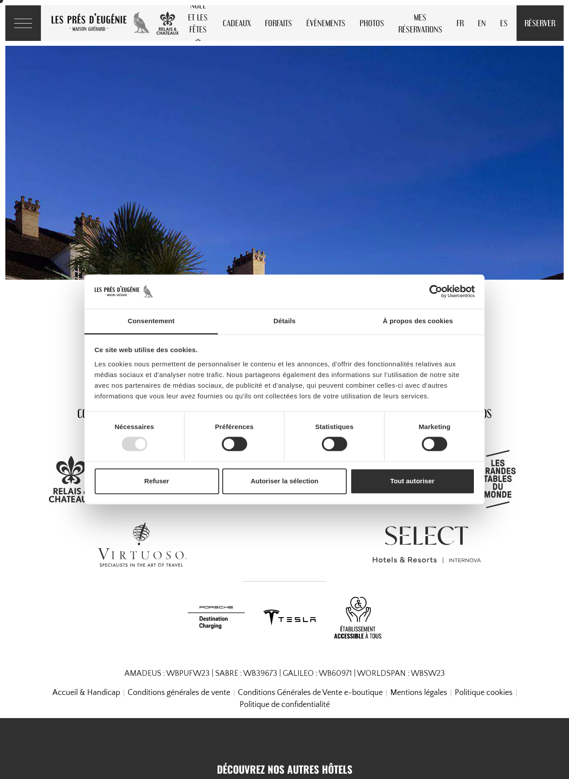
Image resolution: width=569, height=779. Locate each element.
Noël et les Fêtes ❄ (198, 23)
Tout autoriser (412, 481)
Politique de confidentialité (285, 704)
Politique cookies (484, 692)
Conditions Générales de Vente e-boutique (310, 692)
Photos (372, 23)
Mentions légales (418, 692)
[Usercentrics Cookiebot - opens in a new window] (436, 291)
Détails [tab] (284, 321)
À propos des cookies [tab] (418, 321)
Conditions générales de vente (179, 692)
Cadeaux (237, 23)
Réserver (540, 23)
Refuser (156, 481)
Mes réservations (420, 23)
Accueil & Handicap (86, 692)
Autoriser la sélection (285, 481)
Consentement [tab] (151, 321)
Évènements (325, 23)
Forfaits (278, 23)
